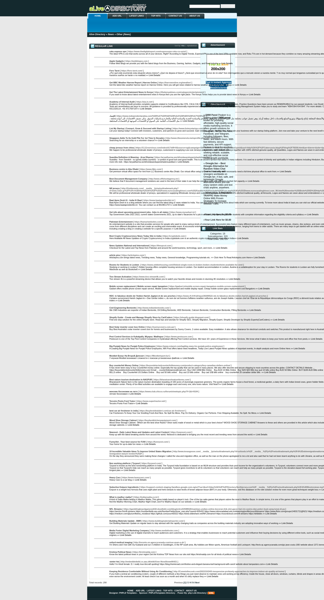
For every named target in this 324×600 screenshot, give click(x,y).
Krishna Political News (120, 552)
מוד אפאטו (114, 561)
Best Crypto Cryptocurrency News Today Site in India (135, 236)
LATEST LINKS (136, 16)
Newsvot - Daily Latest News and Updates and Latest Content (139, 432)
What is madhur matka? (121, 497)
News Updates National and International (129, 245)
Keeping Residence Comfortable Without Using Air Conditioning (140, 571)
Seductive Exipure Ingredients (124, 487)
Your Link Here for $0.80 (218, 219)
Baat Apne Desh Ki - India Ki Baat (125, 200)
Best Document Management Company (128, 179)
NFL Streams (115, 509)
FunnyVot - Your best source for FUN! (127, 442)
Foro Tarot (114, 71)
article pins (114, 255)
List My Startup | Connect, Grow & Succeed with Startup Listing (140, 128)
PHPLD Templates (128, 593)
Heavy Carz (114, 477)
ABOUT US (194, 16)
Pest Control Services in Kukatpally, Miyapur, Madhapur (136, 336)
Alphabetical (192, 46)
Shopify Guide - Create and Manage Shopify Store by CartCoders (140, 317)
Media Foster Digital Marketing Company (129, 530)
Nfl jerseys (114, 188)
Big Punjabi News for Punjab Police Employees (132, 346)
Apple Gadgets (116, 61)
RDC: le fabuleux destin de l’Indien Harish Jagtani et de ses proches (142, 296)
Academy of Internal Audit (122, 102)
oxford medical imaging (121, 542)
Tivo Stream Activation (120, 277)
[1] (184, 582)
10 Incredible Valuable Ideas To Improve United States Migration (140, 451)
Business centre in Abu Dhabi (123, 169)
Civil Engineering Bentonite (122, 308)
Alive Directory (97, 34)
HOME (98, 16)
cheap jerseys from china (121, 147)
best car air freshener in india (123, 411)
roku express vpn (117, 51)
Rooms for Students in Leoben (124, 265)
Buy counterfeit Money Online (123, 365)
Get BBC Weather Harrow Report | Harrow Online (133, 82)
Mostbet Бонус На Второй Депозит (126, 356)
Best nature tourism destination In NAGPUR (130, 379)
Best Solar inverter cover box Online (127, 327)
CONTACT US (175, 16)
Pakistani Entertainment (121, 222)
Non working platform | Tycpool (124, 463)
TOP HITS (156, 16)
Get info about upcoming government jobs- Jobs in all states (138, 212)
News (111, 34)
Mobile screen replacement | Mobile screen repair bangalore (138, 286)
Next (197, 582)
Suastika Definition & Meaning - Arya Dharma (131, 157)
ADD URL (117, 16)
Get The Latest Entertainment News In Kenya (131, 92)
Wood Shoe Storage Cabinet (123, 420)
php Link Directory (197, 593)
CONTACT (179, 590)
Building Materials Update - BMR (125, 521)
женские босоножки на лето (123, 391)
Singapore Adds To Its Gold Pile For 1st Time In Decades (136, 138)
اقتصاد (112, 116)
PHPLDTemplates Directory (162, 593)
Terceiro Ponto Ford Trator (122, 401)
